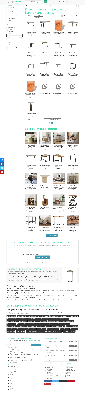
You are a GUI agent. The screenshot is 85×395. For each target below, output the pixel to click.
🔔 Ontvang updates (42, 257)
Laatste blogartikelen (51, 338)
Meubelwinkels (50, 373)
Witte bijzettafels (11, 331)
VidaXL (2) (10, 22)
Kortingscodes (68, 369)
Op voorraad (11, 49)
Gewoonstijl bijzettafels (24, 326)
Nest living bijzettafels (12, 326)
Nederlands (12, 366)
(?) (78, 16)
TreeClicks (12, 350)
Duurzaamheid (69, 367)
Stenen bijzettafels (64, 318)
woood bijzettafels (64, 316)
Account (69, 2)
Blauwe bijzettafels (54, 318)
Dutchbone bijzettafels (68, 321)
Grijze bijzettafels (65, 323)
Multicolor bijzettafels (22, 323)
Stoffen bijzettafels (11, 323)
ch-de (11, 377)
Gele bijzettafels (22, 318)
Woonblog (49, 369)
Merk (8, 16)
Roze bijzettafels (73, 328)
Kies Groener (13, 356)
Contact (67, 376)
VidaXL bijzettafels (32, 328)
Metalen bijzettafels (11, 321)
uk (10, 386)
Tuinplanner (68, 372)
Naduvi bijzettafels (32, 316)
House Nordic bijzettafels (71, 326)
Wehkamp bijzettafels (44, 323)
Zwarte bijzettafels (21, 331)
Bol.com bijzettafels (33, 323)
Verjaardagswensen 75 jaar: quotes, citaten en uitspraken (61, 346)
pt (10, 382)
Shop (9, 24)
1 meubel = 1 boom (70, 370)
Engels (11, 383)
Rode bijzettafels (34, 326)
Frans (11, 368)
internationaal (24, 357)
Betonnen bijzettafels (55, 323)
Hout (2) (10, 9)
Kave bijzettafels (44, 318)
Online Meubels (50, 366)
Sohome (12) (11, 27)
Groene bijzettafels (47, 331)
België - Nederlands (14, 369)
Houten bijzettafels (42, 321)
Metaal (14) (11, 7)
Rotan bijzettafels (54, 316)
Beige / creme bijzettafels (69, 331)
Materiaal (9, 5)
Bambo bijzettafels (11, 316)
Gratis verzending (12, 47)
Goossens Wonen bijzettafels (54, 321)
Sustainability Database (15, 360)
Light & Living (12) (12, 18)
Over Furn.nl (50, 367)
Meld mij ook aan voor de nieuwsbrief (30, 254)
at (10, 389)
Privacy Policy (50, 378)
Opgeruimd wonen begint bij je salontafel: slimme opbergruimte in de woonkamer (61, 356)
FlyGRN (11, 353)
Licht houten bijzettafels (43, 316)
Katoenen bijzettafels (44, 326)
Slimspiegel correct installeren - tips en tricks (61, 360)
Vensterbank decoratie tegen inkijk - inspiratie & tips (61, 342)
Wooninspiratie (69, 375)
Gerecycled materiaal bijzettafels (34, 331)
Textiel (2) (10, 11)
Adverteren (68, 373)
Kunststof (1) (11, 13)
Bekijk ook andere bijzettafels (43, 128)
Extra (8, 44)
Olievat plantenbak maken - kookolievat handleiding (61, 351)
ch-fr (11, 379)
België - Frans (13, 371)
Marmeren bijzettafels (12, 318)
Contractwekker (13, 359)
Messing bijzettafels (21, 328)
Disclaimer (49, 370)
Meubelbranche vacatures (71, 366)
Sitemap (49, 372)
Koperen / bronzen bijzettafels (57, 326)
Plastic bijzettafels (74, 316)
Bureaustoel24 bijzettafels (33, 318)
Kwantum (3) (11, 20)
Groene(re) (18, 1)
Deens (11, 388)
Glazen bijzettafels (11, 328)
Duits (11, 380)
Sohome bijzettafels (57, 331)
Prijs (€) (9, 33)
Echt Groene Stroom (15, 354)
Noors (11, 374)
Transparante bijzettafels (53, 328)
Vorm (9, 42)
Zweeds (11, 376)
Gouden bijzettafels (22, 321)
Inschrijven (36, 345)
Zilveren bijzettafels (22, 316)
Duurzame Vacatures (15, 357)
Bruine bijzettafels (42, 328)
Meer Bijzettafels (52, 235)
